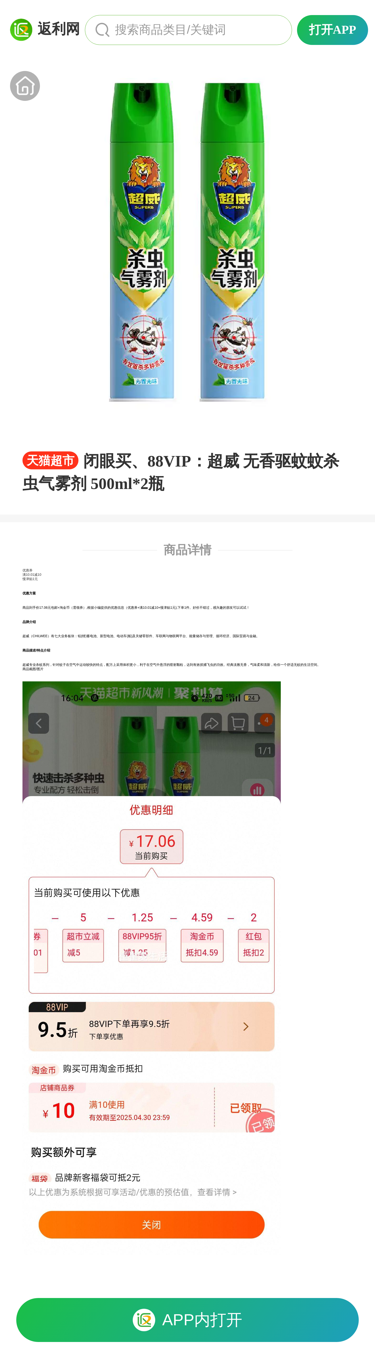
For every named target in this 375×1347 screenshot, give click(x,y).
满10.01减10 (31, 574)
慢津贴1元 (30, 579)
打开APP (332, 29)
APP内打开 (187, 1320)
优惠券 (27, 570)
